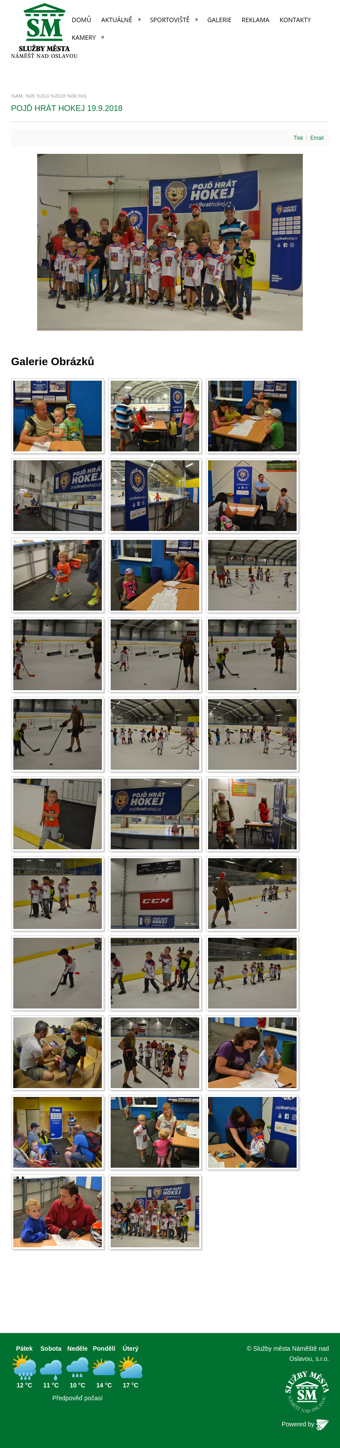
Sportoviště (170, 19)
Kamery (84, 37)
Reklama (256, 19)
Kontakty (295, 19)
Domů (81, 19)
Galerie (219, 19)
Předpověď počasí (77, 1398)
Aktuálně (116, 19)
